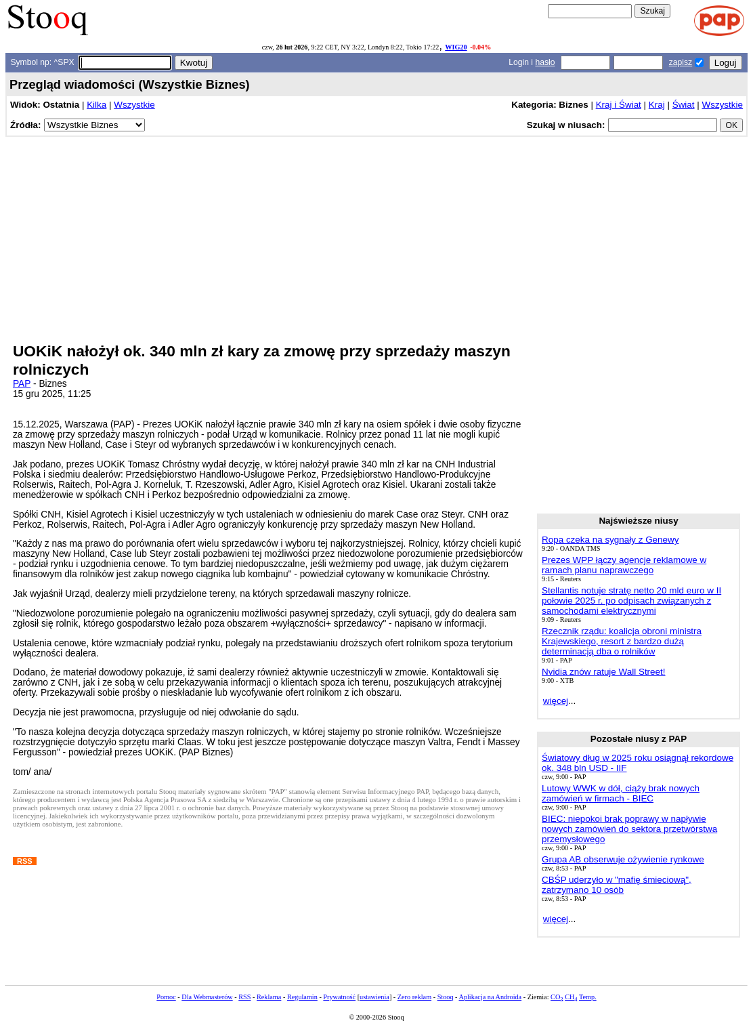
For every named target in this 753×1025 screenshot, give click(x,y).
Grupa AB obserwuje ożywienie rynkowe (623, 859)
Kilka (96, 105)
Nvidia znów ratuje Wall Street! (603, 672)
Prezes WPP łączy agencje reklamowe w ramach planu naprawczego (624, 565)
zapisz (680, 62)
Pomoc (165, 997)
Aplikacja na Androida (490, 997)
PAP (21, 384)
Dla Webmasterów (206, 997)
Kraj (657, 105)
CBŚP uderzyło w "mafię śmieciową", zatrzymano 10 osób (616, 885)
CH (571, 997)
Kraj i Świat (618, 105)
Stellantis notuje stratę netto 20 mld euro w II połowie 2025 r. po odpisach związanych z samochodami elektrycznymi (631, 600)
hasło (545, 62)
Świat (683, 105)
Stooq (445, 997)
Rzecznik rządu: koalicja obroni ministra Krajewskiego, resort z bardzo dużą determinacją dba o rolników (622, 641)
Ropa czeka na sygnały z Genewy (610, 540)
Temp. (588, 997)
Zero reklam (414, 997)
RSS (244, 997)
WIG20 (456, 47)
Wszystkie (134, 105)
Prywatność (339, 997)
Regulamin (302, 997)
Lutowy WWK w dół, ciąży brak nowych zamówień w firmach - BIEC (621, 793)
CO (557, 997)
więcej (555, 701)
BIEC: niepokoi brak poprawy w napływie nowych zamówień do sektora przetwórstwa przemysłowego (629, 829)
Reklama (269, 997)
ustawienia (374, 997)
